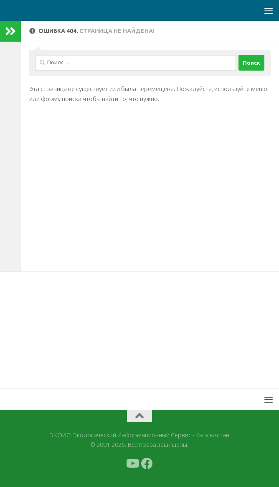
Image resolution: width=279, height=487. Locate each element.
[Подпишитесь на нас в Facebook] (147, 463)
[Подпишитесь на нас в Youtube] (132, 463)
